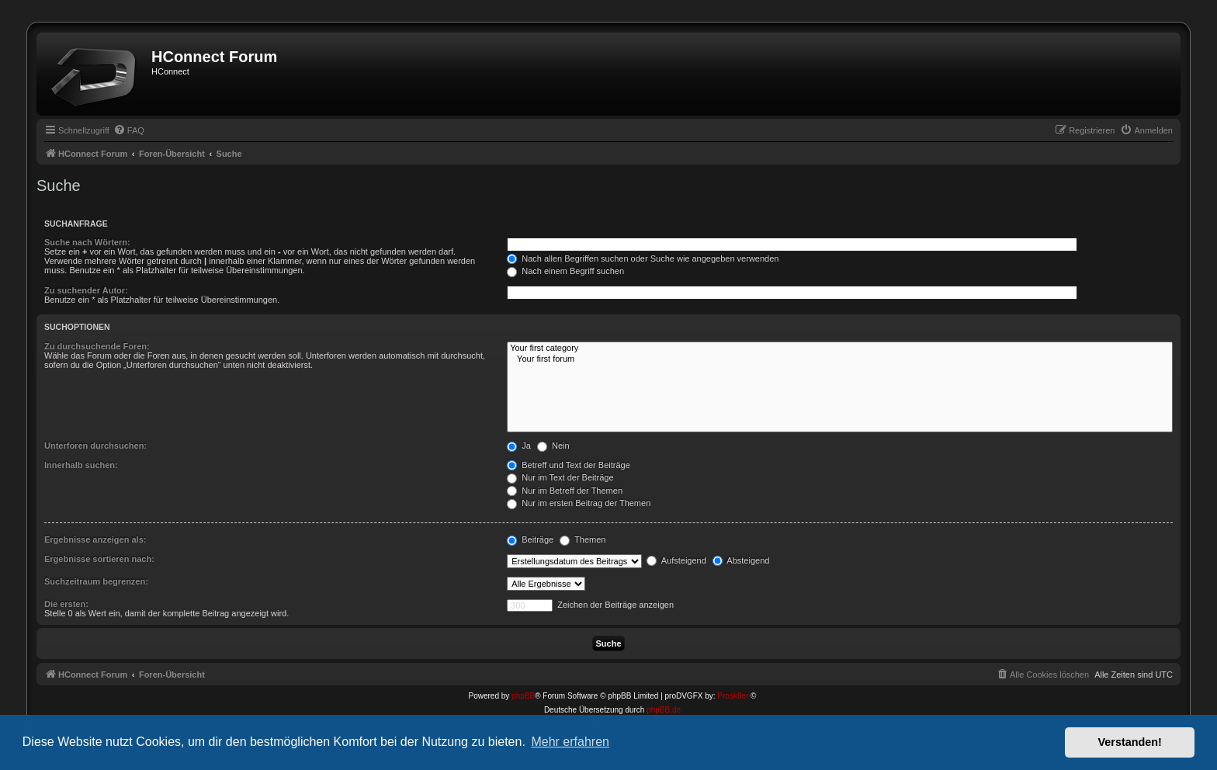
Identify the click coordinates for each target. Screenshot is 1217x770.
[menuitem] (128, 130)
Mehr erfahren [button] (570, 741)
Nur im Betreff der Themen (564, 490)
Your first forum (839, 359)
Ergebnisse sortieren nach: (99, 559)
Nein (553, 445)
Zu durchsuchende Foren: (97, 346)
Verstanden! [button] (1130, 742)
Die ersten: (66, 604)
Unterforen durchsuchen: (95, 445)
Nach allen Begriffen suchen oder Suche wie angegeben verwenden (642, 258)
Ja (519, 445)
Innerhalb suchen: (81, 465)
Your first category (839, 348)
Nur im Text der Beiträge (560, 477)
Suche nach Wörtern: (87, 242)
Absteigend (741, 560)
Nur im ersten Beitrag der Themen (578, 503)
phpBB (523, 696)
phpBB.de (664, 710)
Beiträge (530, 539)
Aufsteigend (676, 560)
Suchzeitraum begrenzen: (96, 581)
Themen (582, 539)
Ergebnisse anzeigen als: (95, 539)
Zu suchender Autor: (86, 290)
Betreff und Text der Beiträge (568, 465)
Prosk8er (732, 696)
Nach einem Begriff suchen (565, 271)
